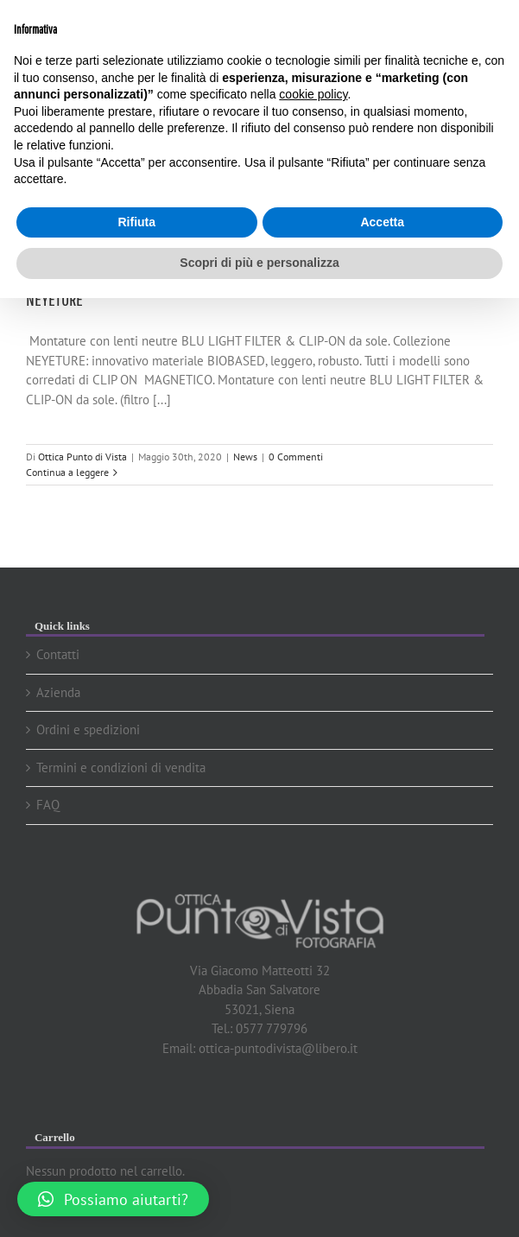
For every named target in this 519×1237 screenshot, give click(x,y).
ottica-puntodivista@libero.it (278, 1048)
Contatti (57, 654)
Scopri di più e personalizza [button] (259, 263)
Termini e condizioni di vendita (121, 767)
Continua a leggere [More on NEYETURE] (67, 472)
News (245, 456)
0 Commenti (296, 456)
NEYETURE (54, 298)
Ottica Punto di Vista (82, 456)
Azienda (58, 692)
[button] (113, 1199)
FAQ (48, 804)
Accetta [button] (382, 222)
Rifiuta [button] (136, 222)
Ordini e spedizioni (88, 729)
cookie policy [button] (313, 94)
